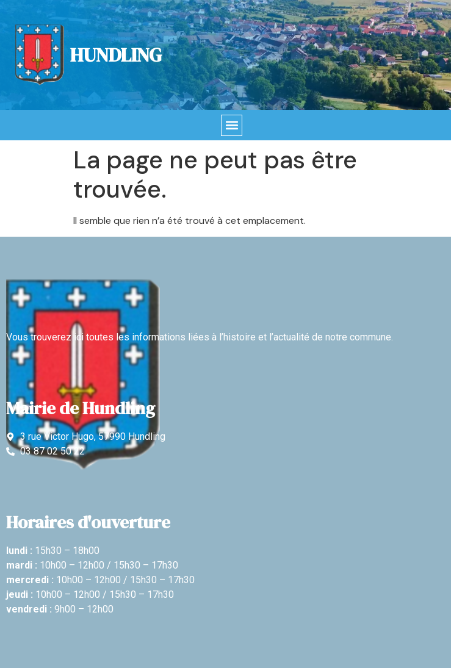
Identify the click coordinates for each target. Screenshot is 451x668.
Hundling (116, 54)
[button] (231, 125)
